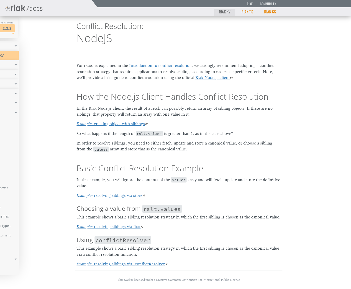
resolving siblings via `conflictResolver (121, 264)
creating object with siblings (111, 124)
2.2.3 (46, 28)
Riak (250, 3)
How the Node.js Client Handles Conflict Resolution (173, 96)
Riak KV (225, 12)
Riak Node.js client (212, 77)
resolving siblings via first (109, 226)
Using (114, 240)
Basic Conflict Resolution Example (140, 168)
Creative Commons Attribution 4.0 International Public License (198, 279)
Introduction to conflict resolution (160, 65)
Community (268, 3)
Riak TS (247, 12)
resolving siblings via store (109, 195)
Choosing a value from (129, 208)
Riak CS (270, 12)
